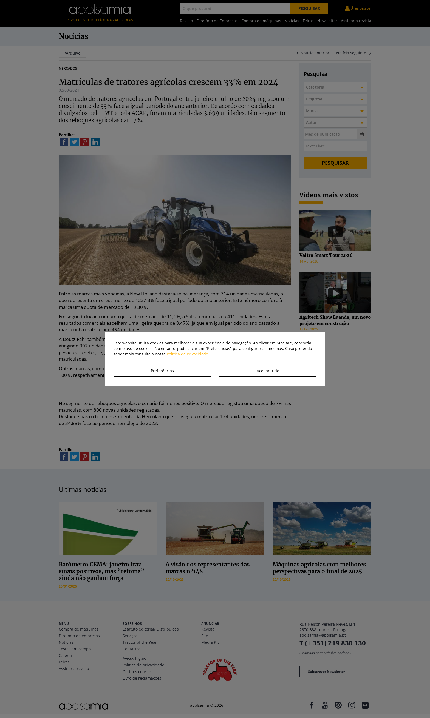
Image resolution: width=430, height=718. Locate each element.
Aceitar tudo (268, 370)
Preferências (162, 370)
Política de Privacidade (187, 354)
